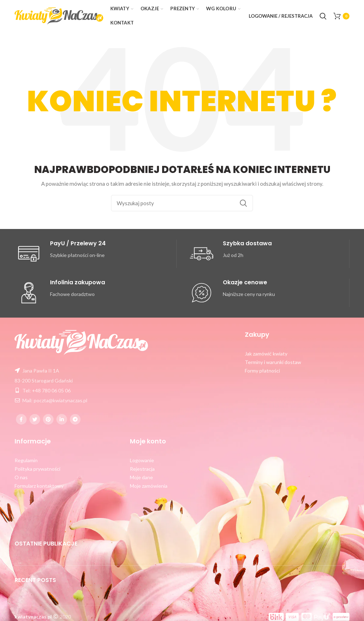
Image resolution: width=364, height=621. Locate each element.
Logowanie (142, 460)
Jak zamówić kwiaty (266, 354)
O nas (21, 477)
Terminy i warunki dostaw (273, 362)
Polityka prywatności (37, 469)
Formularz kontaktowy (39, 486)
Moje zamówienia (148, 486)
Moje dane (141, 477)
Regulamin (26, 460)
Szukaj (243, 203)
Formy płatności (262, 371)
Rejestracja (142, 469)
